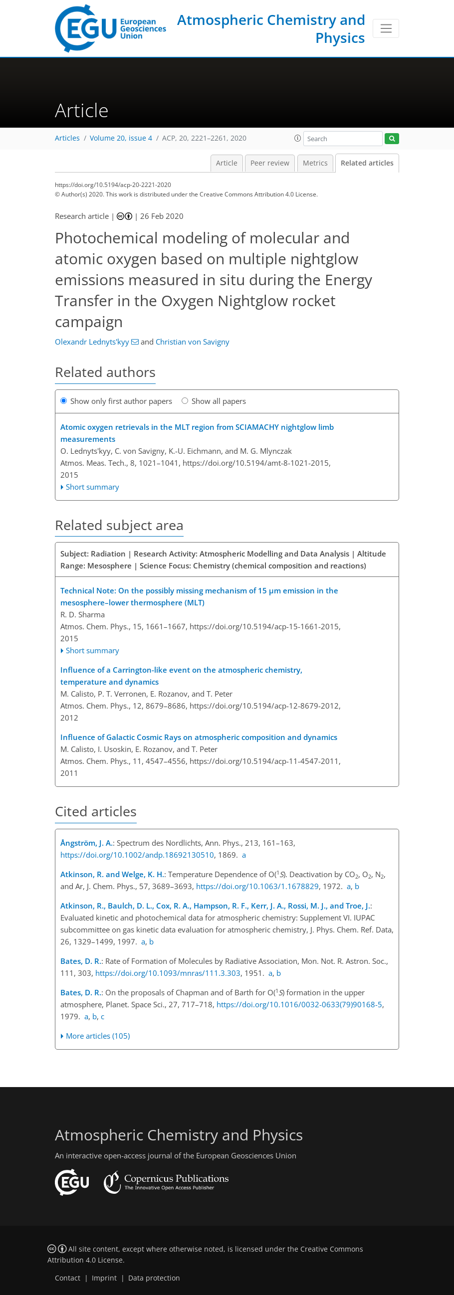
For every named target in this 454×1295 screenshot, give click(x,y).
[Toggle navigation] (386, 28)
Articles (67, 138)
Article (226, 163)
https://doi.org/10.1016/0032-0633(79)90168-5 (299, 1004)
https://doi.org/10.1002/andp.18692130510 (137, 855)
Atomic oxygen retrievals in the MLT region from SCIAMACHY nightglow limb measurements (197, 433)
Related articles (367, 163)
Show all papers (214, 401)
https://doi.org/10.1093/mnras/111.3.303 (167, 973)
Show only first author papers (116, 401)
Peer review (269, 163)
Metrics (315, 163)
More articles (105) (98, 1036)
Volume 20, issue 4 (121, 138)
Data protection (154, 1278)
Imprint (104, 1278)
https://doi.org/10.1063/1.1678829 (257, 886)
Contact (67, 1278)
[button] (297, 138)
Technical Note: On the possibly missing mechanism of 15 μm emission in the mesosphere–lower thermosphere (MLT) (199, 596)
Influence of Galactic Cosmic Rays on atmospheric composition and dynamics (198, 737)
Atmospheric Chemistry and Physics (271, 28)
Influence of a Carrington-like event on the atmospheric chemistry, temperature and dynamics (181, 676)
